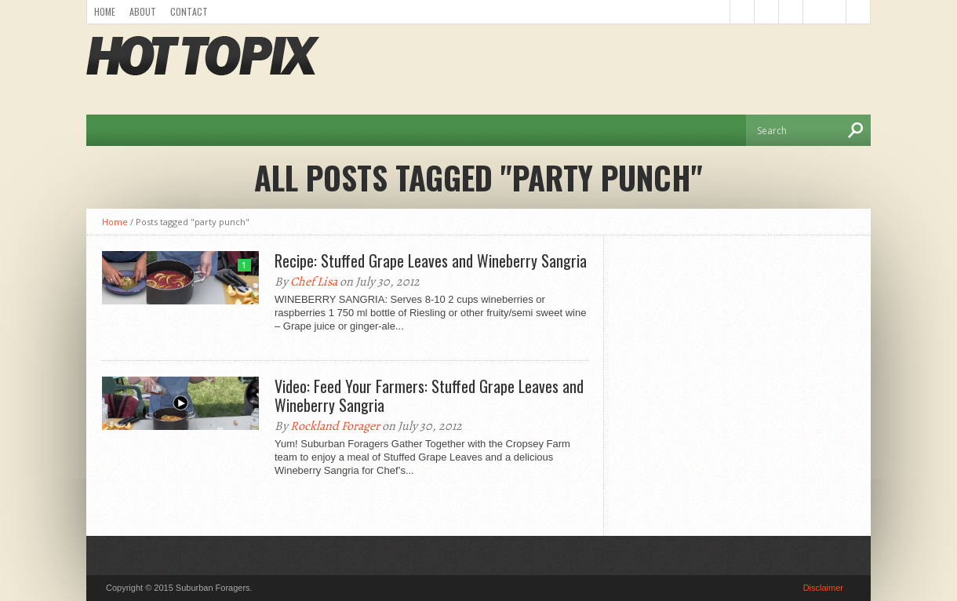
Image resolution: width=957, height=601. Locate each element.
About (142, 11)
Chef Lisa (313, 281)
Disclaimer (823, 587)
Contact (189, 11)
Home (104, 11)
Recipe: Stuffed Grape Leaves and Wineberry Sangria (431, 260)
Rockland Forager (335, 426)
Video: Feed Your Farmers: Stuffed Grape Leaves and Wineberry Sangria (429, 395)
